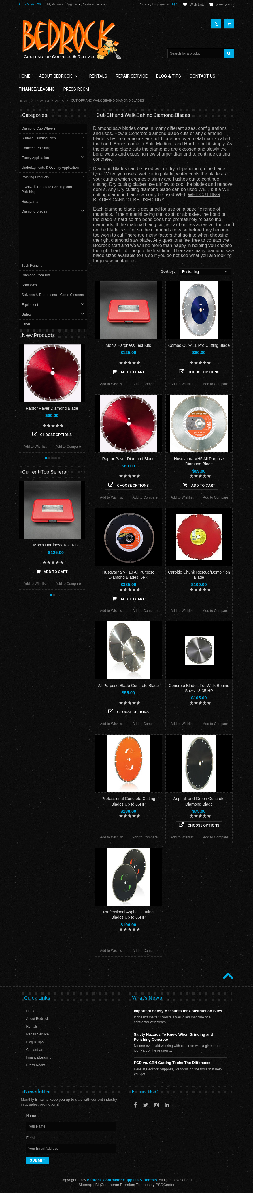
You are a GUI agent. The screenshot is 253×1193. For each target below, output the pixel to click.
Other (26, 285)
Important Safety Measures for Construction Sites (178, 1011)
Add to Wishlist (111, 384)
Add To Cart (128, 371)
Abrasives (29, 241)
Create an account (94, 4)
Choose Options (199, 371)
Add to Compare (145, 384)
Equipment (30, 265)
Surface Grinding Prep (39, 138)
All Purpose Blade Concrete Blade (128, 685)
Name (31, 1115)
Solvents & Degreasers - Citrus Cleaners (46, 253)
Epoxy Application (36, 158)
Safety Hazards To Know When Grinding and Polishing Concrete (173, 1037)
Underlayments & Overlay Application (50, 168)
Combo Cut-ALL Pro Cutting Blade (199, 345)
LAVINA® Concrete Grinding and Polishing (47, 189)
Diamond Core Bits (36, 231)
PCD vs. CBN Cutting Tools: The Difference (172, 1063)
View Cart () (225, 5)
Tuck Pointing (32, 221)
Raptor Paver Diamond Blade (128, 458)
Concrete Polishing (36, 148)
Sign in (72, 4)
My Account (55, 4)
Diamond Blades (49, 100)
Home (23, 100)
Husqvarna (30, 202)
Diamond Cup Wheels (39, 128)
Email (30, 1138)
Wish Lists (197, 4)
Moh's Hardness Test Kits (128, 345)
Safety (27, 275)
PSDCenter (165, 1185)
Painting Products (35, 177)
